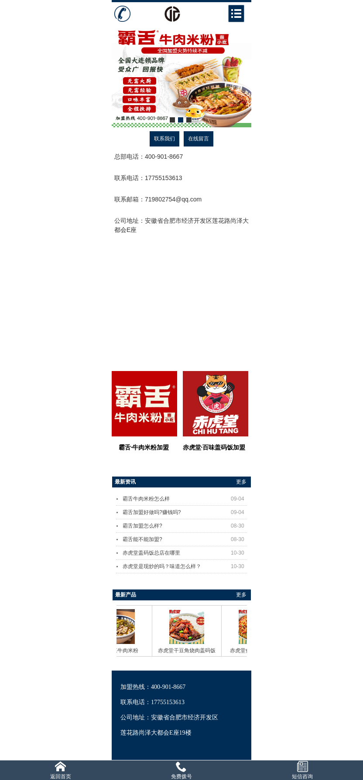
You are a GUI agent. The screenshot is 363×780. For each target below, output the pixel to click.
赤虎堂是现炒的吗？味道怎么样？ (185, 566)
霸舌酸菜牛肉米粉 (120, 650)
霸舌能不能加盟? (185, 539)
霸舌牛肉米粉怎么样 (185, 498)
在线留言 (198, 139)
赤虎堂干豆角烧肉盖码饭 (189, 650)
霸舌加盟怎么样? (185, 525)
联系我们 (164, 139)
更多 (241, 482)
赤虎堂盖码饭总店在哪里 (185, 552)
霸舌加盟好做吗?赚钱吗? (185, 512)
